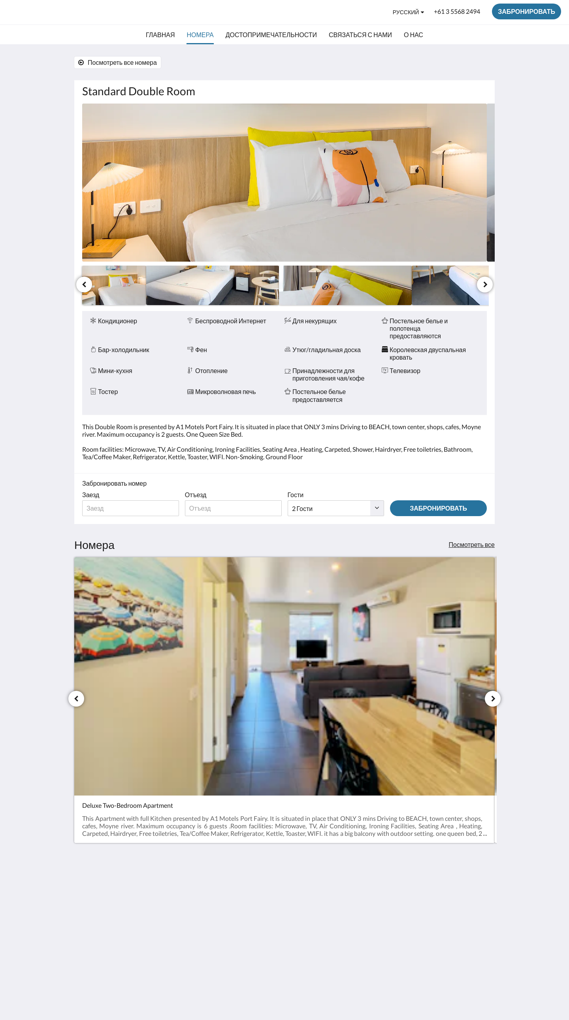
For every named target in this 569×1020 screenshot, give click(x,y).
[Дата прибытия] (130, 508)
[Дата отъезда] (233, 508)
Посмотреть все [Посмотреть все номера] (472, 544)
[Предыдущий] (84, 284)
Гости (296, 494)
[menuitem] (160, 35)
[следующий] (485, 284)
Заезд (90, 494)
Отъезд (196, 494)
